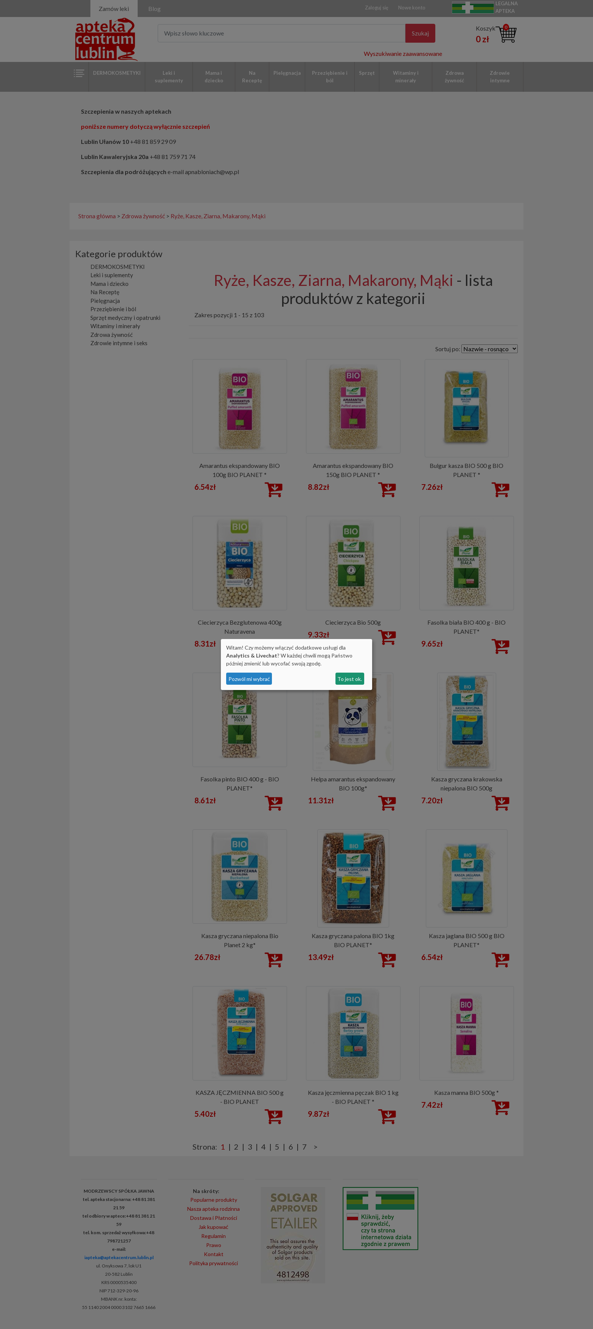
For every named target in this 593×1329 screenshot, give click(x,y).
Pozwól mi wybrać (249, 679)
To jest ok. (349, 679)
